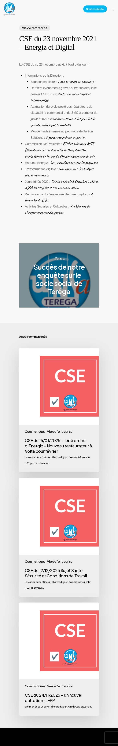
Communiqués (35, 431)
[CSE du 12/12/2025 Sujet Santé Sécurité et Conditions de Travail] (59, 537)
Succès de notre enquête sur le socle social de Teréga (59, 275)
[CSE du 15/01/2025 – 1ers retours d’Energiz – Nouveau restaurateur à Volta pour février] (59, 410)
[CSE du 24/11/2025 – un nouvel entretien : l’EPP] (59, 659)
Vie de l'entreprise (34, 28)
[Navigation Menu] (112, 9)
